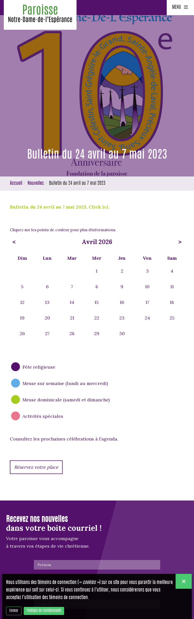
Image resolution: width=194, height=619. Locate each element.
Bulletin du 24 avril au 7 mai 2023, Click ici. (60, 207)
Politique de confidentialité (44, 611)
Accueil (16, 183)
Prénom (44, 565)
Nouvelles (36, 183)
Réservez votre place (36, 467)
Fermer (13, 611)
